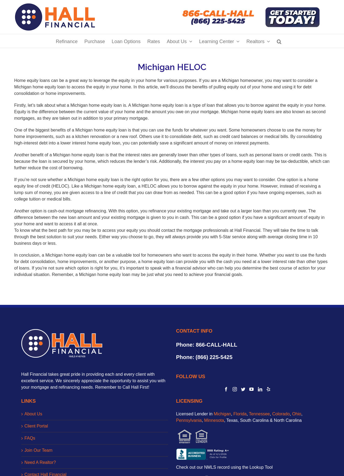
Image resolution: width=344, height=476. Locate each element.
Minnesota (214, 420)
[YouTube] (251, 389)
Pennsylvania (189, 420)
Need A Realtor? (40, 462)
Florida (240, 414)
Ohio (296, 414)
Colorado (281, 414)
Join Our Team (39, 450)
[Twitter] (243, 389)
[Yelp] (268, 389)
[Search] (279, 41)
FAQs (30, 438)
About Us (33, 414)
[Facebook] (226, 389)
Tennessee (259, 414)
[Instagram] (235, 389)
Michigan (222, 414)
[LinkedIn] (260, 389)
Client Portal (36, 426)
